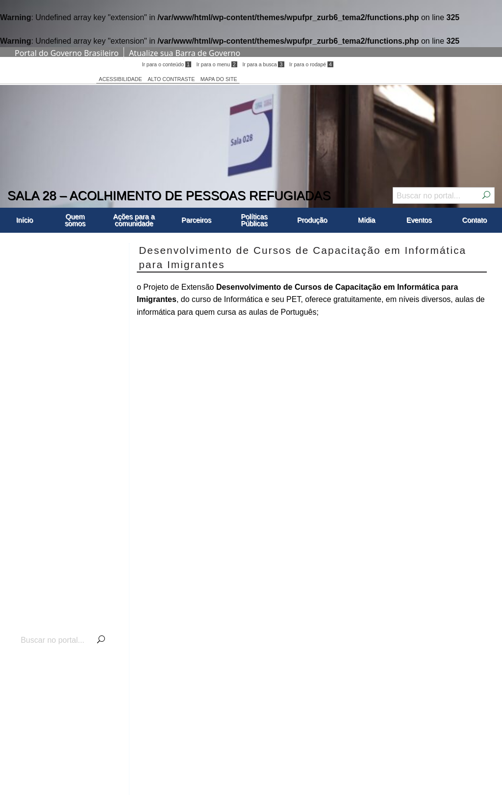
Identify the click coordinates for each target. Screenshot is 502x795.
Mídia (366, 220)
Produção (312, 220)
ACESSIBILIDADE (120, 79)
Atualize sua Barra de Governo (184, 53)
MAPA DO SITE (219, 79)
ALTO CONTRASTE (171, 79)
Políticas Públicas (254, 220)
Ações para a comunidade (134, 220)
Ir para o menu (216, 64)
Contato (474, 220)
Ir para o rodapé (311, 64)
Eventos (419, 220)
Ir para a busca (263, 64)
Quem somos (75, 220)
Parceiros (196, 220)
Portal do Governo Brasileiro (67, 53)
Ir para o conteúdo (166, 64)
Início (24, 220)
